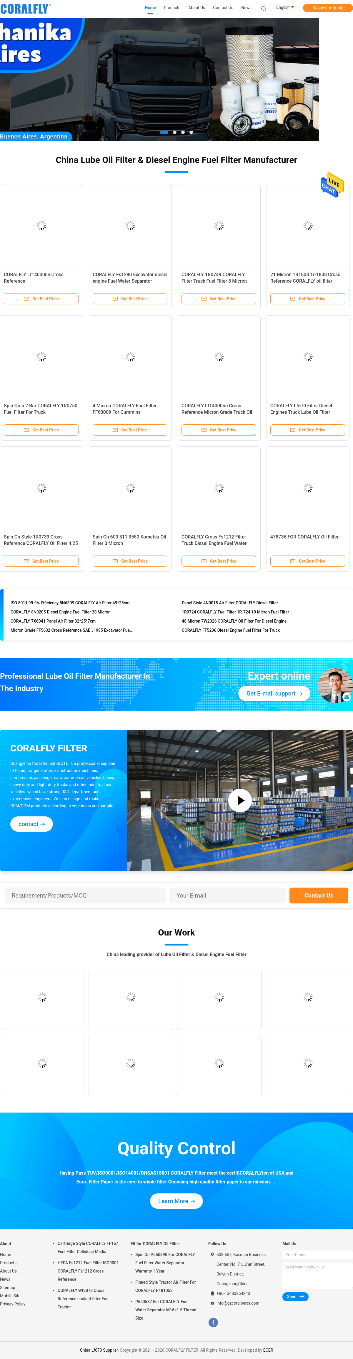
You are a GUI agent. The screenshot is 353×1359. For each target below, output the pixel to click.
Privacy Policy (12, 1304)
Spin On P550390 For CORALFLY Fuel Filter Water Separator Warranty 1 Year (165, 1262)
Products (8, 1262)
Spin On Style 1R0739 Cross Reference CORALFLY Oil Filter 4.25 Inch (41, 543)
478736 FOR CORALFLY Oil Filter (304, 537)
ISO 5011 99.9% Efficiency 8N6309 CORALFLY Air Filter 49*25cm (70, 603)
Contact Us (319, 895)
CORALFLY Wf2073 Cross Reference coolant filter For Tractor (83, 1298)
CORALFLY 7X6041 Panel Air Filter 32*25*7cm (53, 621)
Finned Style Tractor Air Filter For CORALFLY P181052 (165, 1286)
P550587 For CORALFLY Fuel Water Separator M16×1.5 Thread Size (165, 1309)
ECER (268, 1350)
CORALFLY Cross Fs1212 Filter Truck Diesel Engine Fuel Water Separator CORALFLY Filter (214, 543)
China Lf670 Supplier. (100, 1350)
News (5, 1279)
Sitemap (7, 1287)
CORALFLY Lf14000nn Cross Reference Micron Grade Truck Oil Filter (217, 412)
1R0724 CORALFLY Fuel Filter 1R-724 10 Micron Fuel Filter (235, 612)
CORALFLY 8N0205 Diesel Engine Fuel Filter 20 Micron (61, 612)
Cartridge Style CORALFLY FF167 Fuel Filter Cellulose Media (88, 1247)
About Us (8, 1271)
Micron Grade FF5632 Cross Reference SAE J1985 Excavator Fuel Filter (72, 630)
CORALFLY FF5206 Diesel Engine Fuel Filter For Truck (231, 630)
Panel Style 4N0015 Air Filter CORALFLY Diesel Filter (230, 603)
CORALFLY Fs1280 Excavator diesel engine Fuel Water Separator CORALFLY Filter (130, 281)
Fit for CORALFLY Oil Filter (155, 1243)
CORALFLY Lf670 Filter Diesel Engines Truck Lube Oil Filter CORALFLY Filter (301, 412)
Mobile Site (10, 1295)
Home (5, 1254)
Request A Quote (328, 8)
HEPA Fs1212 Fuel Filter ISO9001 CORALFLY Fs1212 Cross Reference (88, 1271)
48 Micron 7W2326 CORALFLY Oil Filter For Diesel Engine (234, 621)
